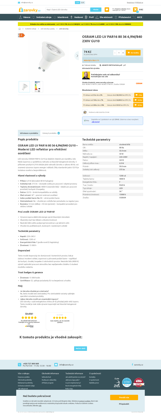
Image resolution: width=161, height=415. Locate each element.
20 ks (140, 105)
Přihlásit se (139, 2)
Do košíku (135, 53)
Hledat (95, 9)
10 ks (140, 100)
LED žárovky (64, 29)
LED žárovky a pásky (48, 29)
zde (40, 406)
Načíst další (80, 348)
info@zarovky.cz (27, 2)
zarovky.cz (138, 365)
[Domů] (19, 29)
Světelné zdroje (30, 29)
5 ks (140, 95)
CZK (77, 2)
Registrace (130, 2)
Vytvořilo (137, 412)
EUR (82, 2)
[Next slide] (76, 55)
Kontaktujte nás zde (99, 76)
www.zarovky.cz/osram (104, 82)
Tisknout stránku (90, 65)
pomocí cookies (84, 401)
